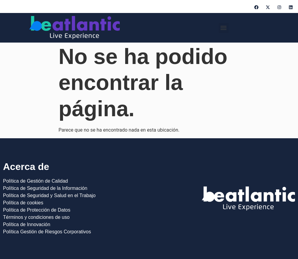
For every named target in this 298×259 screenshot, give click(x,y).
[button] (224, 28)
